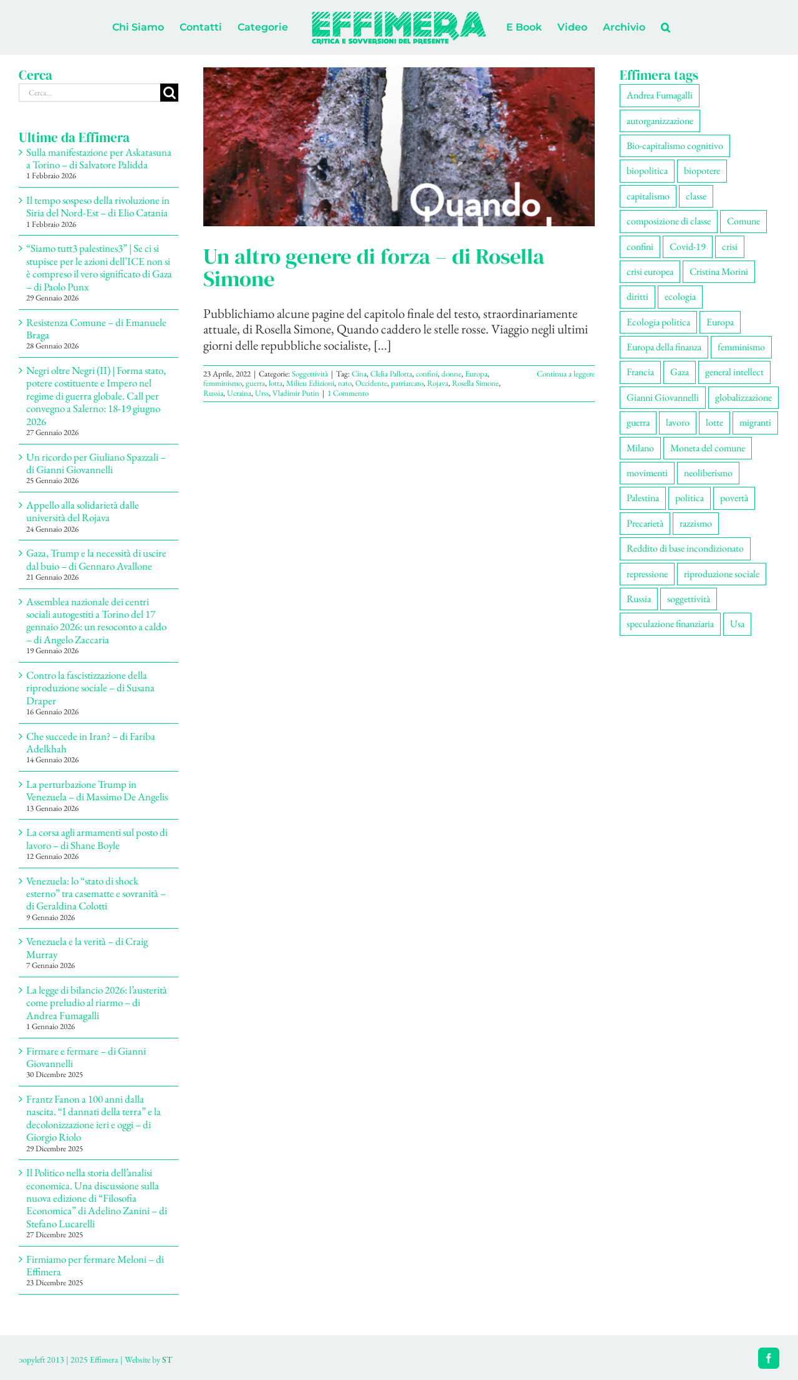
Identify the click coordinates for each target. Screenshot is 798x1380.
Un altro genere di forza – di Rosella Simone (373, 267)
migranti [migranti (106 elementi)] (755, 422)
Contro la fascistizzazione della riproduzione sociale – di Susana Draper (90, 687)
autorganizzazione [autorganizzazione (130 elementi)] (660, 120)
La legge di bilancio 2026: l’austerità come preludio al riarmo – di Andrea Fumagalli (96, 1002)
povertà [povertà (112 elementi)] (734, 497)
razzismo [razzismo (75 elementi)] (696, 523)
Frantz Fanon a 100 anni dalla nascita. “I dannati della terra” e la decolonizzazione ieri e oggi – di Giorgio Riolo (93, 1118)
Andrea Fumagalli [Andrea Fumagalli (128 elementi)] (660, 95)
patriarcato (407, 383)
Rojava (437, 383)
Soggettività (310, 373)
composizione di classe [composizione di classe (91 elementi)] (669, 221)
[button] (665, 27)
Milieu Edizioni (310, 383)
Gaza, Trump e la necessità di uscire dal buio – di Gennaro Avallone (96, 559)
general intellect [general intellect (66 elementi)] (734, 371)
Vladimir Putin (295, 393)
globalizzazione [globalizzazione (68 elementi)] (743, 397)
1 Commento (347, 393)
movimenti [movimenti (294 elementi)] (647, 472)
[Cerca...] (89, 93)
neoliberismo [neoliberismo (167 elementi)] (708, 472)
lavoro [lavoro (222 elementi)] (678, 422)
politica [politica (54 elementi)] (689, 497)
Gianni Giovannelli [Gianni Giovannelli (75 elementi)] (663, 397)
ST (167, 1359)
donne (451, 373)
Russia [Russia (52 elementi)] (639, 598)
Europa (476, 373)
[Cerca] (169, 93)
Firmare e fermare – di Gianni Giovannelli (86, 1057)
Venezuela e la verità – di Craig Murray (87, 947)
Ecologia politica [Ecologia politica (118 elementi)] (658, 321)
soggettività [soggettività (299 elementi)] (688, 598)
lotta (275, 383)
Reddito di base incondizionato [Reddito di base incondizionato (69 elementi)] (685, 548)
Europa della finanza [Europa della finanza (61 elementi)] (664, 346)
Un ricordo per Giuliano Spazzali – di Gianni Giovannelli (96, 463)
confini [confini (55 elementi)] (640, 246)
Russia (213, 393)
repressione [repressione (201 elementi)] (647, 573)
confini (427, 373)
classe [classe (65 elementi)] (696, 196)
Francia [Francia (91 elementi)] (640, 371)
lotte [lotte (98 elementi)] (714, 422)
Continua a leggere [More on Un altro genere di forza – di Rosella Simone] (566, 373)
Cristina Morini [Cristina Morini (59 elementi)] (719, 271)
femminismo (222, 383)
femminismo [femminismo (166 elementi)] (741, 346)
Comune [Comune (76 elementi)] (743, 221)
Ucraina (239, 393)
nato (345, 383)
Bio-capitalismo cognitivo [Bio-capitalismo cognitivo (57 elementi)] (675, 145)
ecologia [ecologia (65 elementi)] (680, 296)
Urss (262, 393)
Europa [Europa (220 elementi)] (720, 321)
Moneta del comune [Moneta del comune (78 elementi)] (707, 447)
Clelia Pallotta (391, 373)
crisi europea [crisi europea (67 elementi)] (650, 271)
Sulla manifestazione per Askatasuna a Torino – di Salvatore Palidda (98, 158)
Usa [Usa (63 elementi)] (737, 623)
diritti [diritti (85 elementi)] (637, 296)
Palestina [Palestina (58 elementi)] (643, 497)
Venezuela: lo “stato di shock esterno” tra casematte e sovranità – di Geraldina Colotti (96, 893)
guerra (255, 383)
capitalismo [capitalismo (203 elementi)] (648, 196)
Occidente (371, 383)
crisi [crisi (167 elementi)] (730, 246)
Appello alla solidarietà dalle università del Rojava (82, 511)
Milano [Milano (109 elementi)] (640, 447)
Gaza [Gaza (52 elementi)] (679, 371)
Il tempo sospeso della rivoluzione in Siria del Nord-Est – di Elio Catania (98, 206)
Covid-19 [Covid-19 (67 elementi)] (688, 246)
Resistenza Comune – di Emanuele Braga (96, 328)
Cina (359, 373)
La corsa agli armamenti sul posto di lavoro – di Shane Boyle (97, 838)
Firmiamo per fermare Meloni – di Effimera (95, 1265)
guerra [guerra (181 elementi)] (638, 422)
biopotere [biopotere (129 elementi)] (702, 170)
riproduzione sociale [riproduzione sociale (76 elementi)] (721, 573)
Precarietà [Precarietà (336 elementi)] (645, 523)
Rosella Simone (475, 383)
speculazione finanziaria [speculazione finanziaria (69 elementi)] (670, 623)
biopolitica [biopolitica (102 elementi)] (647, 170)
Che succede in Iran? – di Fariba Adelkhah (90, 742)
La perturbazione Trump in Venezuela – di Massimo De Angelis (97, 790)
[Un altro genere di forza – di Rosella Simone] (399, 146)
